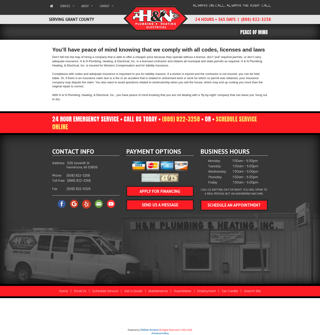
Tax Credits (230, 291)
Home (63, 291)
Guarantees (182, 291)
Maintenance (158, 291)
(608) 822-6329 (78, 189)
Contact (104, 6)
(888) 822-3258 (181, 119)
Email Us (80, 291)
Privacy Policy (160, 333)
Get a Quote (133, 291)
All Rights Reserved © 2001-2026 (175, 330)
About (85, 6)
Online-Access (149, 329)
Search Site (252, 291)
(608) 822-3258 (78, 175)
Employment (206, 291)
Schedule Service (105, 291)
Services (65, 6)
